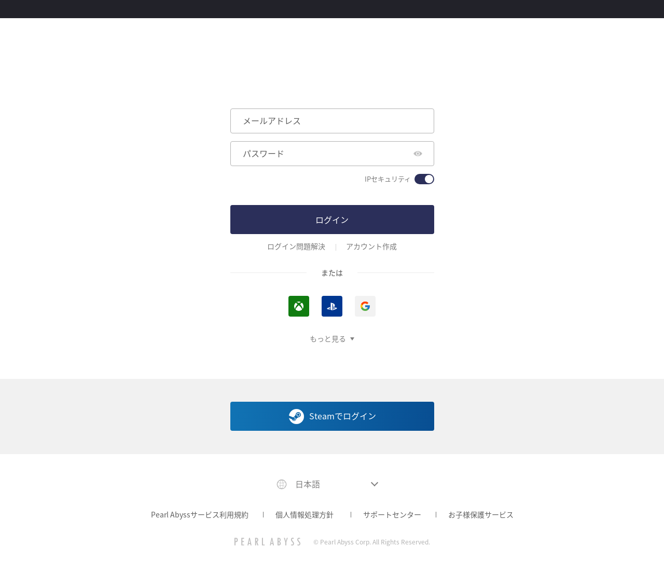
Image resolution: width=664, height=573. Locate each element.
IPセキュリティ (388, 179)
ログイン (332, 219)
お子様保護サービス (481, 514)
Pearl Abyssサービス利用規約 (199, 514)
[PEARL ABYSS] (267, 541)
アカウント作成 (371, 246)
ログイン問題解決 (296, 246)
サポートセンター (392, 514)
